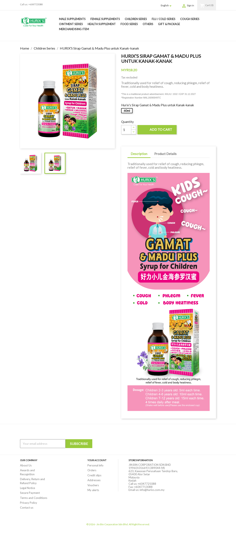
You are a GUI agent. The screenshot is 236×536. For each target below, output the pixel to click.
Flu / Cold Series (163, 19)
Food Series (129, 24)
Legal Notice (27, 488)
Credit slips (94, 475)
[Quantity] (126, 129)
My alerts (93, 490)
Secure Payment (30, 492)
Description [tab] (139, 154)
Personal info (95, 465)
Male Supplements (72, 19)
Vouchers (93, 485)
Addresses (94, 480)
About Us (26, 465)
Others (148, 24)
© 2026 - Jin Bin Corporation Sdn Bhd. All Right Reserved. (118, 524)
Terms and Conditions (33, 498)
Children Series (136, 19)
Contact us (26, 507)
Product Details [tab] (165, 154)
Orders (91, 470)
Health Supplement (102, 24)
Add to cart (157, 130)
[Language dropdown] (167, 5)
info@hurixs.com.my (152, 490)
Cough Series (189, 19)
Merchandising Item (74, 29)
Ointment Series (71, 24)
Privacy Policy (28, 502)
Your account (96, 460)
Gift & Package (169, 24)
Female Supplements (105, 19)
